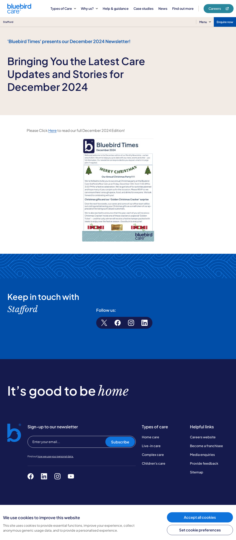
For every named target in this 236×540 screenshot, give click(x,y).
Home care (150, 437)
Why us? (89, 8)
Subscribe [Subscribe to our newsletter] (120, 442)
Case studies (143, 8)
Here (52, 130)
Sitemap (196, 472)
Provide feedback (204, 463)
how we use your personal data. (55, 456)
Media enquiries (202, 454)
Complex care (153, 454)
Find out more (183, 8)
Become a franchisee (206, 446)
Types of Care (63, 8)
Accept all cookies (200, 517)
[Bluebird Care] (19, 12)
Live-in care (151, 446)
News (162, 8)
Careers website (203, 437)
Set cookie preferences (200, 530)
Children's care (153, 463)
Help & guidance (116, 8)
